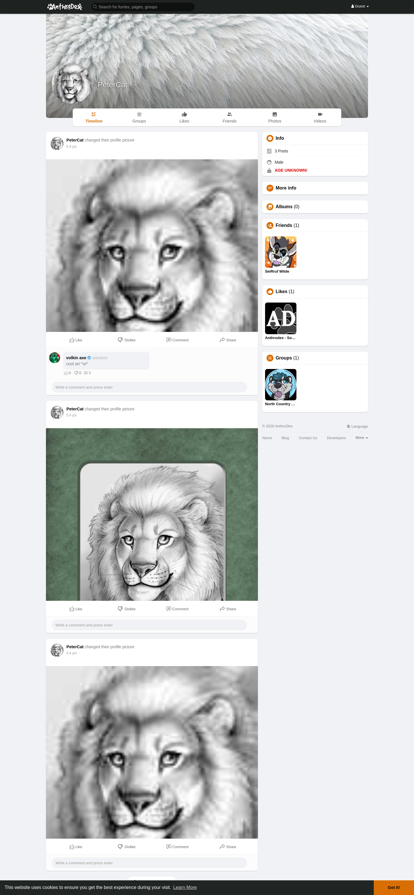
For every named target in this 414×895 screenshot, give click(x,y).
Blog (285, 438)
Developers (336, 438)
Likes (282, 291)
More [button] (362, 437)
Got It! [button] (394, 887)
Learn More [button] (185, 887)
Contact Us (308, 438)
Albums (284, 206)
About (267, 438)
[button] (143, 6)
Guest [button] (360, 6)
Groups (284, 358)
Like (75, 340)
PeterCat (112, 85)
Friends (284, 225)
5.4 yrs (71, 147)
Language (357, 426)
